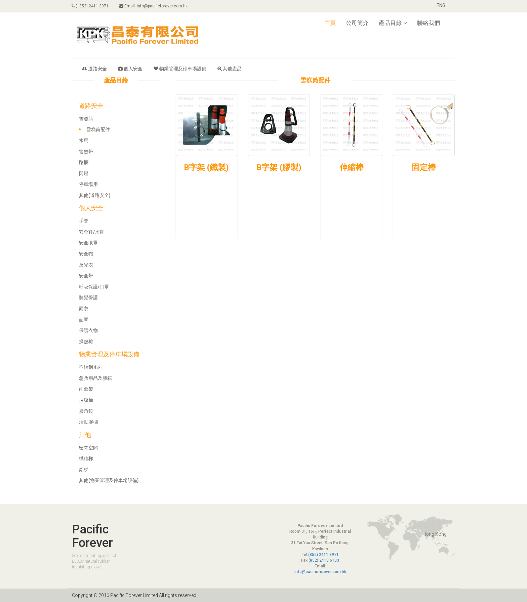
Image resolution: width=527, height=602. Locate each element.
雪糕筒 (86, 118)
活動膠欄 (88, 422)
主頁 (330, 22)
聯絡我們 (428, 22)
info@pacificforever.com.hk (320, 571)
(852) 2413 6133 (324, 560)
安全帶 (86, 275)
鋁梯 (83, 469)
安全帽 (86, 253)
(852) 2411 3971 (323, 554)
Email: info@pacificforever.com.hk (154, 6)
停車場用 (88, 184)
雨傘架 (86, 389)
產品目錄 (393, 22)
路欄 (83, 162)
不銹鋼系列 (91, 367)
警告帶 (86, 151)
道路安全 (94, 68)
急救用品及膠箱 (95, 378)
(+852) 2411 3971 (90, 6)
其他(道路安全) (95, 195)
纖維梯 (86, 458)
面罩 (83, 319)
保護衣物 (88, 330)
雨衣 (83, 308)
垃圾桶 (86, 400)
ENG (441, 5)
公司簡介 (357, 22)
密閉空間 (88, 447)
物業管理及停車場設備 (180, 68)
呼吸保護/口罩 (94, 286)
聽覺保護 (88, 297)
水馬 (83, 140)
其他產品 (229, 68)
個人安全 (130, 68)
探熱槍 (86, 341)
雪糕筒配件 (98, 129)
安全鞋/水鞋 (91, 232)
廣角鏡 (86, 411)
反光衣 (86, 265)
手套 (83, 221)
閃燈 (83, 173)
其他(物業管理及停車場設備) (109, 480)
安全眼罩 (88, 242)
